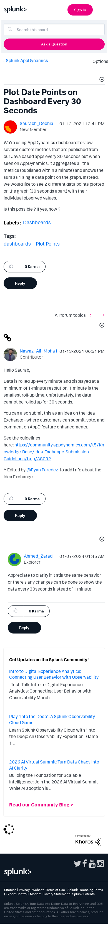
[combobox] (54, 29)
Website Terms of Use (48, 890)
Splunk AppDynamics (27, 60)
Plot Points (48, 244)
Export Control (16, 894)
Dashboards (37, 222)
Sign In (80, 9)
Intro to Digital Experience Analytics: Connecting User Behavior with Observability (54, 674)
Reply (20, 283)
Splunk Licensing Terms (85, 890)
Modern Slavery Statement (50, 894)
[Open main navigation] (100, 9)
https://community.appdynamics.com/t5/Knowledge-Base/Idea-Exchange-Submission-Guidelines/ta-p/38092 (54, 451)
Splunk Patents (83, 894)
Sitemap (10, 890)
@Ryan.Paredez (42, 469)
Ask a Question (54, 44)
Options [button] (98, 61)
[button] (101, 80)
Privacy (24, 890)
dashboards (17, 244)
